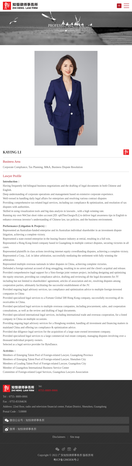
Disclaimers (58, 436)
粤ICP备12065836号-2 (66, 459)
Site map (75, 436)
